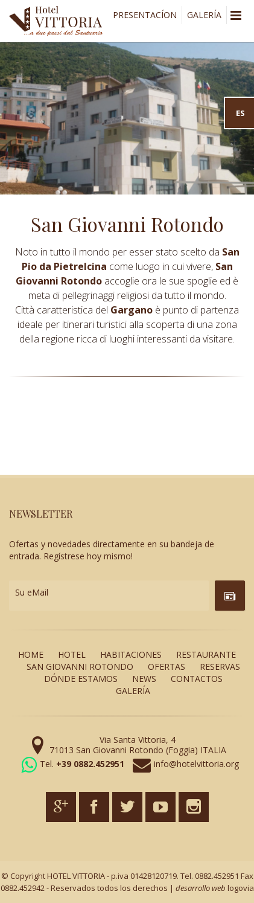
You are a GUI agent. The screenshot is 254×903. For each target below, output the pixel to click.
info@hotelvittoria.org (196, 764)
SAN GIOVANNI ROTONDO (80, 666)
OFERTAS (166, 666)
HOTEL (72, 654)
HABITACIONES (131, 654)
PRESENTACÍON (145, 15)
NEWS (144, 678)
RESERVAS (220, 666)
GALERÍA (204, 15)
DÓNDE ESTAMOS (81, 678)
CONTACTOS (197, 678)
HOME (30, 654)
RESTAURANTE (206, 654)
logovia (240, 887)
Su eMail (31, 592)
